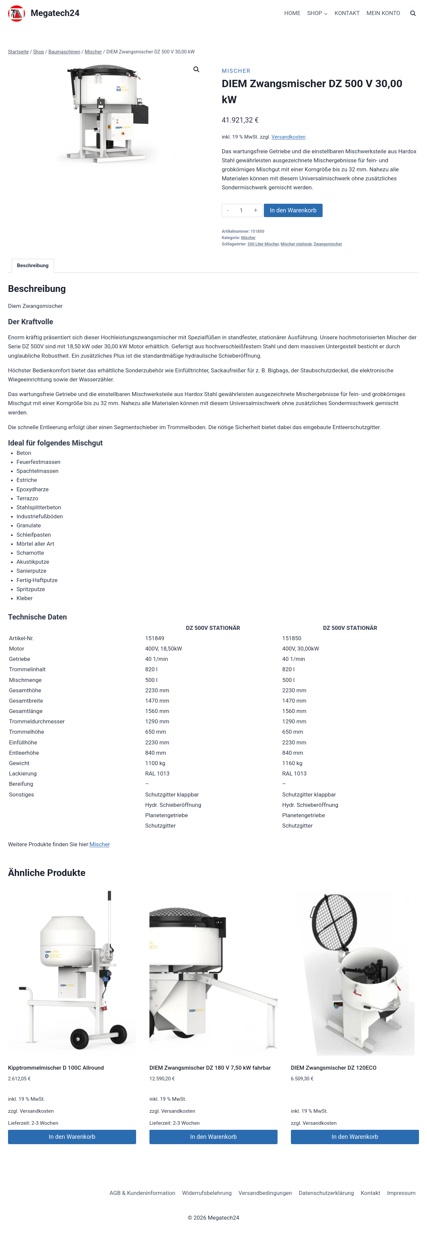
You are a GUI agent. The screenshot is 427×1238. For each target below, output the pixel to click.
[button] (196, 69)
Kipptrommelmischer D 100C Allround (56, 1067)
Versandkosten (289, 137)
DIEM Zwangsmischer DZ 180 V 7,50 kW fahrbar (210, 1067)
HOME (292, 13)
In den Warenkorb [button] (72, 1136)
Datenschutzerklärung (326, 1193)
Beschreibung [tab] (33, 265)
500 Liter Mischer (263, 244)
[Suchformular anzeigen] (413, 13)
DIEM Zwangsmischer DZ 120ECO (334, 1067)
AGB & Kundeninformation (142, 1193)
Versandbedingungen (265, 1193)
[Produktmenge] (241, 210)
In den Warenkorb (293, 210)
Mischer (236, 70)
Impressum (401, 1193)
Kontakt (370, 1193)
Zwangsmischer (328, 244)
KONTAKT (347, 13)
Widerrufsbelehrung (207, 1193)
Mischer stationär (296, 244)
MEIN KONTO (383, 13)
